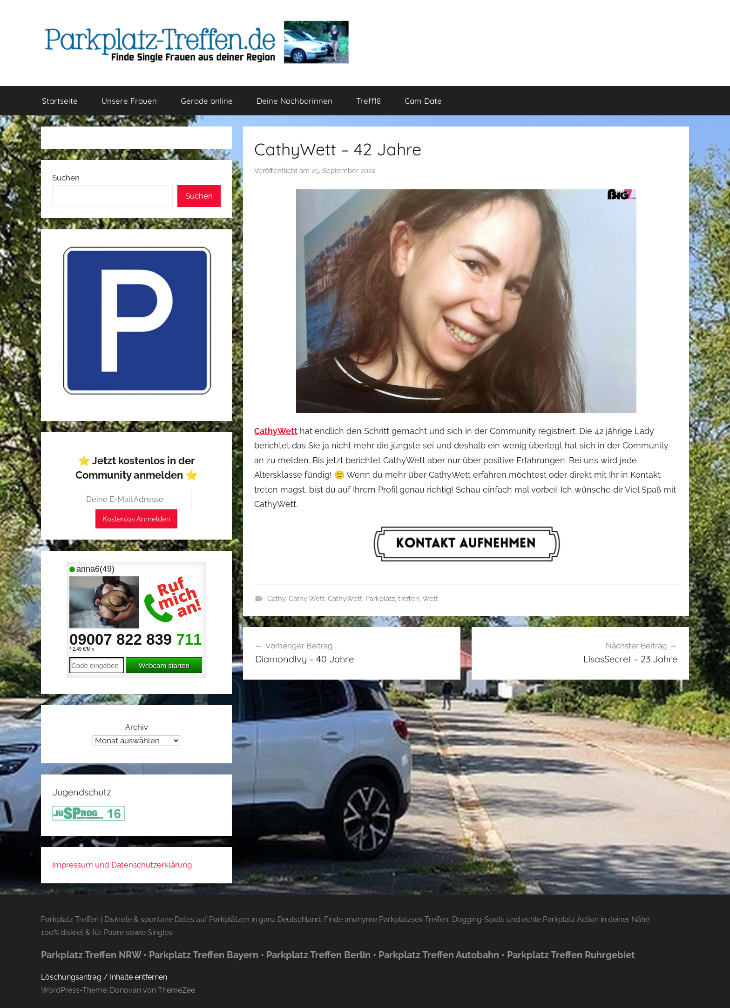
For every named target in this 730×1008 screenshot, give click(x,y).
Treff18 (368, 101)
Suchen (66, 177)
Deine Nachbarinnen (294, 101)
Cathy (276, 598)
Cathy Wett (306, 598)
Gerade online (207, 101)
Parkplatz (380, 598)
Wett (430, 598)
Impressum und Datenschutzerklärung (122, 864)
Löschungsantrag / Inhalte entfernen (104, 977)
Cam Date (423, 101)
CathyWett (345, 598)
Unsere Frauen (129, 101)
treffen (408, 598)
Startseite (60, 101)
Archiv (136, 727)
